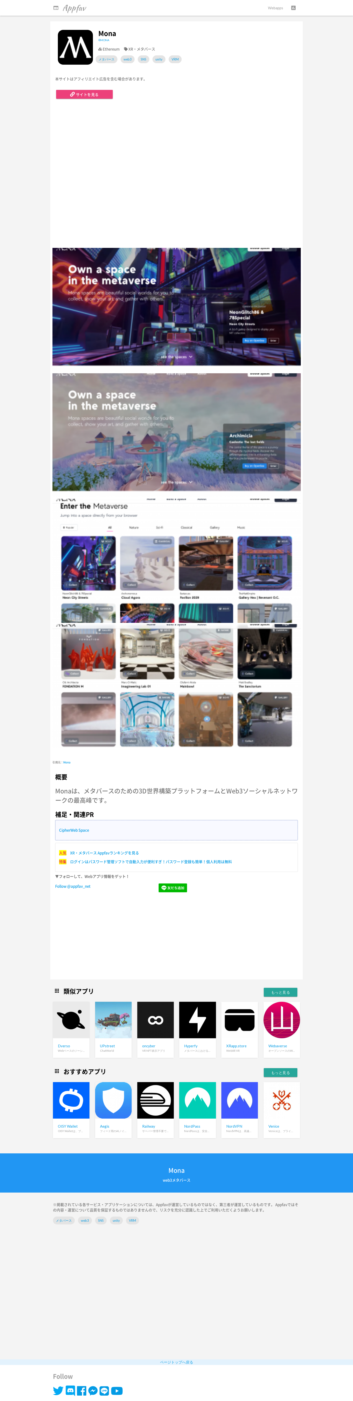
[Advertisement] (176, 936)
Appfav (69, 8)
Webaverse (277, 1046)
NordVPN (234, 1126)
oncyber (148, 1046)
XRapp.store (236, 1046)
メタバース (106, 59)
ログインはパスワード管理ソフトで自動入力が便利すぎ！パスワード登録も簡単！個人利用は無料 (151, 861)
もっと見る (280, 992)
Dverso (64, 1046)
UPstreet (107, 1046)
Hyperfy (191, 1046)
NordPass (192, 1126)
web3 (128, 59)
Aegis (104, 1126)
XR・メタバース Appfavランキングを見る (104, 853)
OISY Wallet (68, 1126)
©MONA (104, 40)
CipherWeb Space (74, 830)
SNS (143, 59)
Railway (148, 1126)
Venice (273, 1126)
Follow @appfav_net (72, 886)
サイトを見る (84, 94)
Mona (66, 762)
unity (159, 59)
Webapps (275, 8)
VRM (175, 59)
